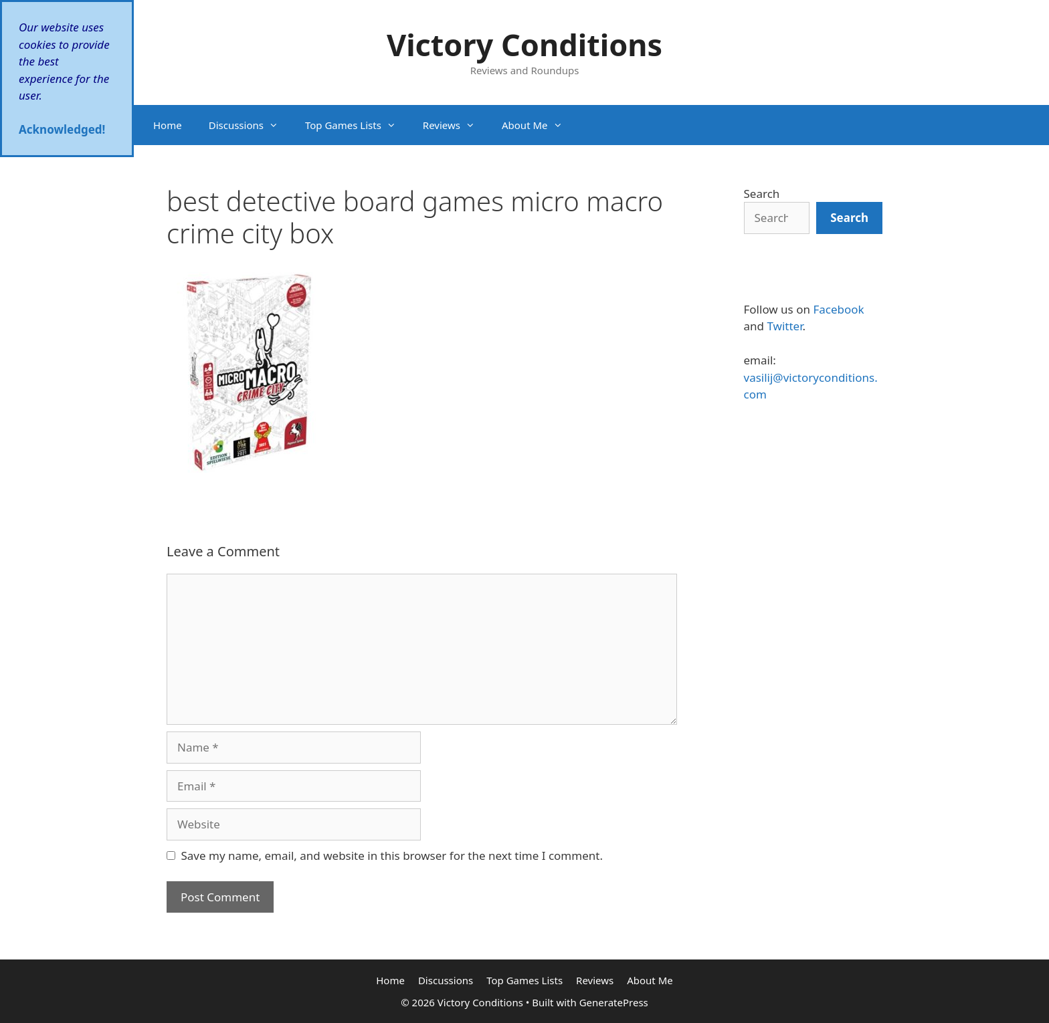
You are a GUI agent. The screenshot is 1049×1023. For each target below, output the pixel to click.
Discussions (250, 125)
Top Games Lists (357, 125)
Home (167, 125)
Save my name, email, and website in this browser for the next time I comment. (392, 855)
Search (762, 193)
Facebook (838, 309)
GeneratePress (613, 1002)
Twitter (784, 326)
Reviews (455, 125)
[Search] (849, 218)
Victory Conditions (524, 44)
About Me (539, 125)
